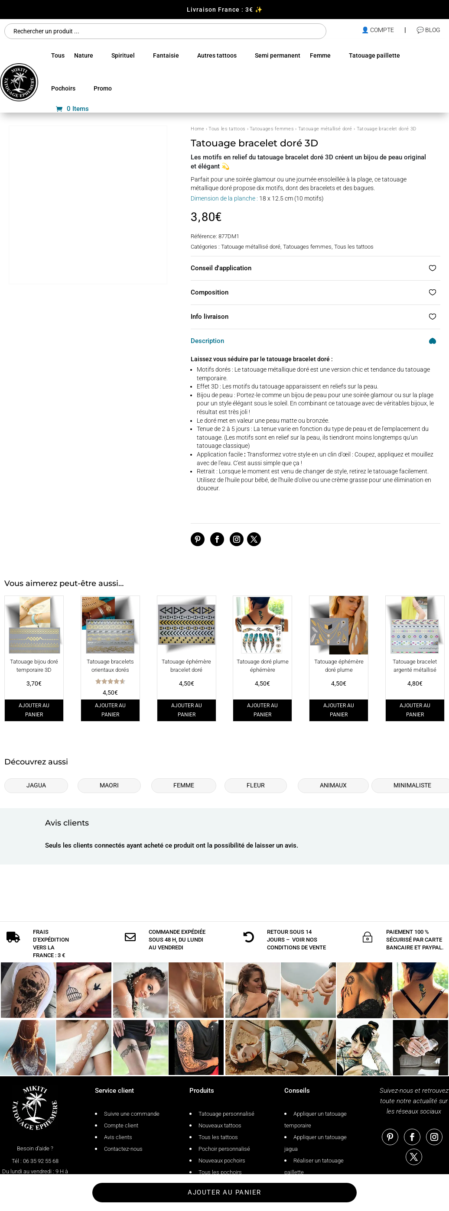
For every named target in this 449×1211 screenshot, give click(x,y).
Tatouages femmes (272, 129)
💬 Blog (428, 29)
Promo (103, 88)
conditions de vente (296, 927)
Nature (83, 55)
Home (197, 129)
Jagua (36, 785)
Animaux (333, 785)
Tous (58, 55)
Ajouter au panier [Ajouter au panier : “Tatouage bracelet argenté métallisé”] (415, 710)
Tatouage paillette (374, 55)
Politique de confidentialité (78, 1194)
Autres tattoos (217, 55)
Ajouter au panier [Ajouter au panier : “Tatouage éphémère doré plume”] (338, 710)
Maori (109, 785)
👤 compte (377, 29)
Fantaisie (166, 55)
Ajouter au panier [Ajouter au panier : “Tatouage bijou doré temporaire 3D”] (34, 710)
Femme (320, 55)
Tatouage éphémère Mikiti (314, 1194)
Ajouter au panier (224, 883)
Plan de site (216, 1194)
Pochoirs (63, 88)
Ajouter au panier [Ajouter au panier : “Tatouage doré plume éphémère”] (262, 710)
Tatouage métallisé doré (325, 129)
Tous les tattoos (226, 129)
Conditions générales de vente (156, 1194)
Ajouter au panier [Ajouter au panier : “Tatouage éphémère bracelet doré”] (186, 710)
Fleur (256, 785)
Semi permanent (277, 55)
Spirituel (123, 55)
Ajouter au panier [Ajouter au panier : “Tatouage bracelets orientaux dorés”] (110, 710)
